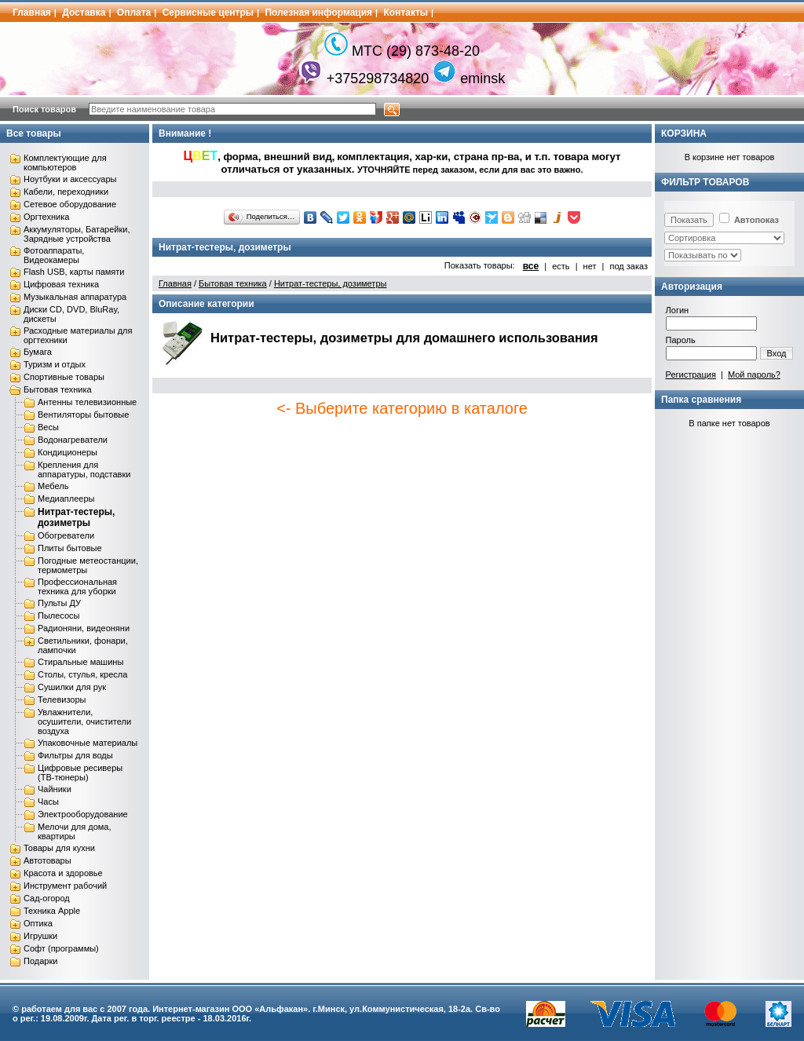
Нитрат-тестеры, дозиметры (76, 517)
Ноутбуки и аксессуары (70, 179)
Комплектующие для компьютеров (65, 162)
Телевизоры (62, 699)
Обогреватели (66, 535)
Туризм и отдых (55, 364)
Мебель (53, 486)
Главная (32, 12)
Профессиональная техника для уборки (77, 586)
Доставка (83, 12)
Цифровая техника (61, 284)
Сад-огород (47, 898)
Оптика (38, 923)
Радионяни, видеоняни (84, 628)
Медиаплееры (66, 498)
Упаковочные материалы (87, 742)
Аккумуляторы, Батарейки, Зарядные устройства (77, 234)
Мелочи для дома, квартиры (74, 831)
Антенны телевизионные (87, 402)
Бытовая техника (58, 389)
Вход (777, 353)
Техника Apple (52, 910)
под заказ (628, 266)
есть (560, 266)
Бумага (38, 351)
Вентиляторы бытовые (83, 414)
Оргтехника (46, 216)
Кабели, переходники (66, 191)
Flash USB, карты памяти (74, 271)
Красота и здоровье (63, 873)
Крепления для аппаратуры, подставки (84, 469)
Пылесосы (59, 615)
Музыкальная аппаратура (75, 296)
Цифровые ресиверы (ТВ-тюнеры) (80, 772)
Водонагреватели (73, 439)
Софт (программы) (61, 948)
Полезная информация (318, 12)
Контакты (406, 12)
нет (590, 266)
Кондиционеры (67, 452)
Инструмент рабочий (65, 885)
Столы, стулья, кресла (82, 674)
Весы (48, 427)
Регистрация (691, 374)
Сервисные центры (208, 12)
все (531, 266)
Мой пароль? (754, 374)
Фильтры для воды (75, 755)
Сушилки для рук (72, 687)
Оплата (134, 12)
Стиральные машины (80, 662)
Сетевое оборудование (70, 204)
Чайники (54, 789)
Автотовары (47, 860)
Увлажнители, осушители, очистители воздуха (84, 721)
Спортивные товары (64, 377)
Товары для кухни (59, 848)
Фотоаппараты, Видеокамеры (54, 255)
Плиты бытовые (70, 548)
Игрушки (40, 936)
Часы (48, 801)
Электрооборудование (83, 814)
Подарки (40, 961)
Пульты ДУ (59, 603)
